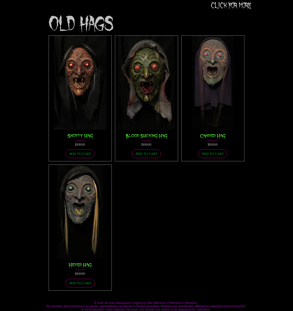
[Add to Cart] (80, 153)
